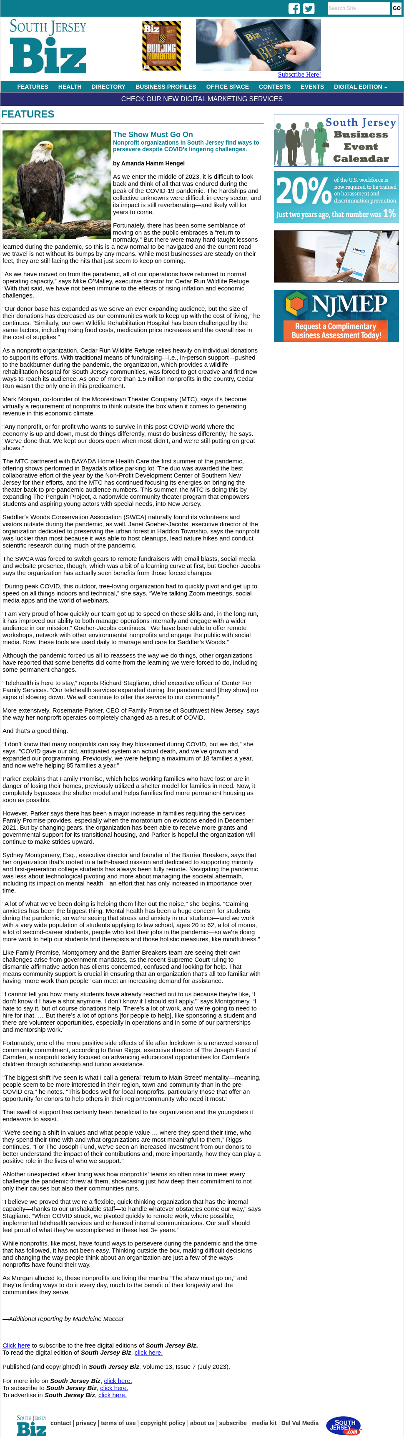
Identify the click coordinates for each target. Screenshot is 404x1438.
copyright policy (163, 1423)
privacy (86, 1423)
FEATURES (32, 86)
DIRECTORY (109, 86)
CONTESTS (275, 86)
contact (60, 1423)
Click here (16, 1345)
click (111, 1380)
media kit (264, 1423)
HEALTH (70, 86)
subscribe (233, 1423)
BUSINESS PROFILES (166, 86)
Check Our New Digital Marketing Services (202, 99)
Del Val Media (300, 1423)
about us (202, 1423)
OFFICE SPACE (227, 86)
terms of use (118, 1423)
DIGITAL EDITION (360, 86)
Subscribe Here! (299, 74)
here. (125, 1380)
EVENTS (312, 86)
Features (28, 114)
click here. (149, 1352)
